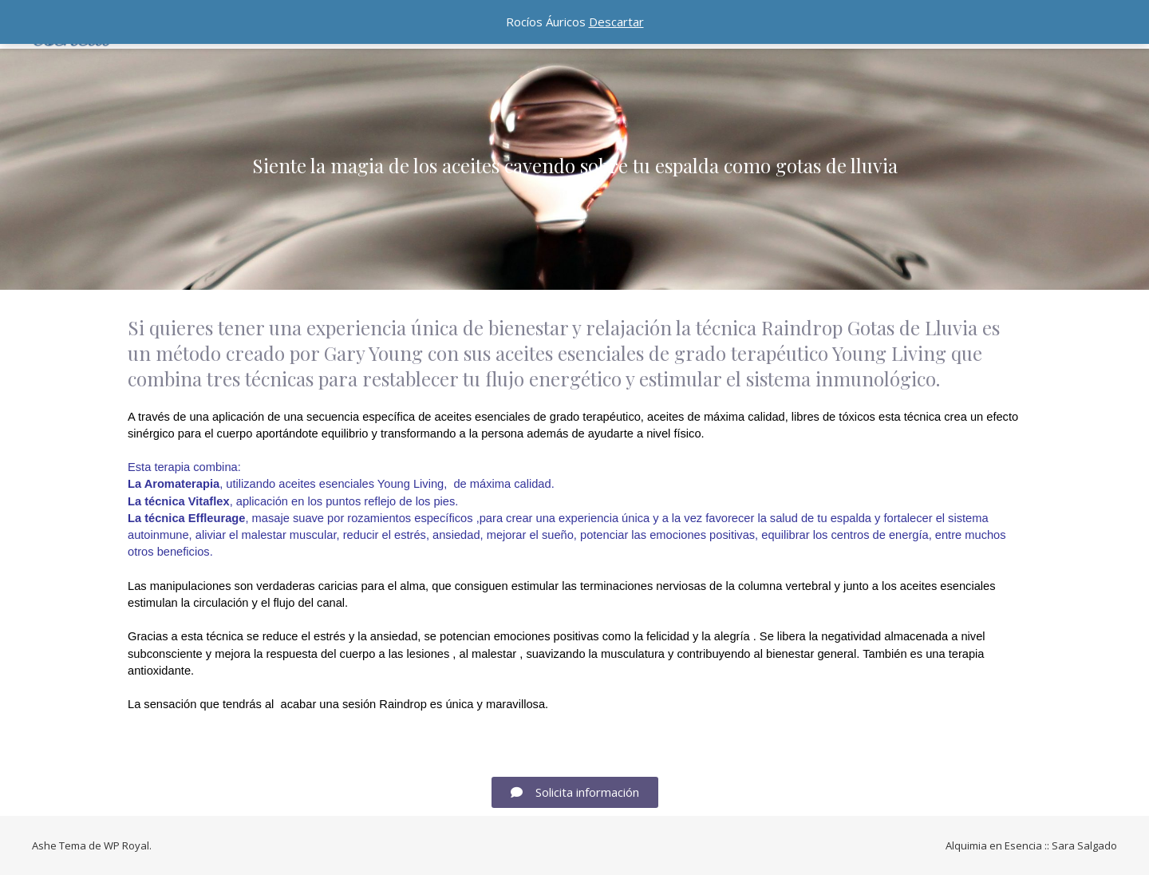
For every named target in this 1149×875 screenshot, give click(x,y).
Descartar (616, 22)
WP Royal (126, 845)
